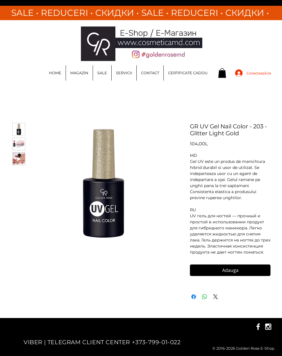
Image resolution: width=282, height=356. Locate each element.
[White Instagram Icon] (268, 326)
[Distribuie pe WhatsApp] (204, 296)
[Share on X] (215, 296)
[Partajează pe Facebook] (193, 296)
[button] (222, 73)
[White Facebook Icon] (258, 326)
